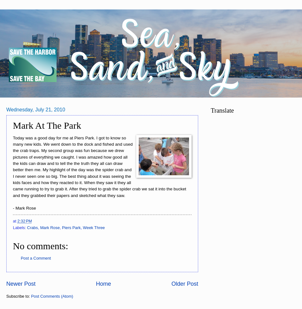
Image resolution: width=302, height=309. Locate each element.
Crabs (32, 227)
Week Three (94, 227)
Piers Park (71, 227)
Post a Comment (36, 258)
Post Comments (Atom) (52, 296)
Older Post (184, 284)
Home (103, 284)
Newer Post (21, 284)
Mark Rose (50, 227)
